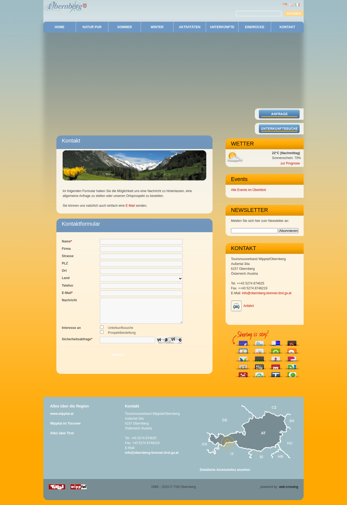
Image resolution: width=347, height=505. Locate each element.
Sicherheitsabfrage (77, 344)
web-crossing (288, 492)
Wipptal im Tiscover (65, 428)
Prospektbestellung (122, 337)
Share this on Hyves (243, 365)
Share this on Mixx (276, 365)
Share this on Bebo (292, 342)
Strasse (67, 256)
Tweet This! (259, 342)
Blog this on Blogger (292, 350)
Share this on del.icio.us (276, 342)
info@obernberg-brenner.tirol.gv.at (266, 293)
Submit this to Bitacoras (243, 350)
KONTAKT (287, 27)
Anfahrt (248, 306)
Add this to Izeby (259, 365)
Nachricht (69, 300)
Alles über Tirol (62, 438)
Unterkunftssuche (120, 333)
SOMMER (124, 27)
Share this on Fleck (292, 357)
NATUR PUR (92, 27)
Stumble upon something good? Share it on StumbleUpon (259, 373)
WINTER (157, 27)
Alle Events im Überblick (248, 190)
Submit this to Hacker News (276, 357)
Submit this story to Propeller (243, 373)
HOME (60, 27)
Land (66, 278)
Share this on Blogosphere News (243, 357)
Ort (64, 271)
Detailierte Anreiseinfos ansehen (225, 475)
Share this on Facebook (243, 342)
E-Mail (130, 206)
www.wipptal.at (61, 418)
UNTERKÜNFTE (222, 27)
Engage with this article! (276, 350)
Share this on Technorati (292, 373)
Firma (66, 249)
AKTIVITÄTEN (189, 27)
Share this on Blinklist (259, 350)
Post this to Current (259, 357)
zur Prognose (290, 163)
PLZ (65, 263)
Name (67, 241)
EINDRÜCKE (254, 27)
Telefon (67, 285)
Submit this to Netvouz (292, 365)
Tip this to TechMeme (276, 373)
